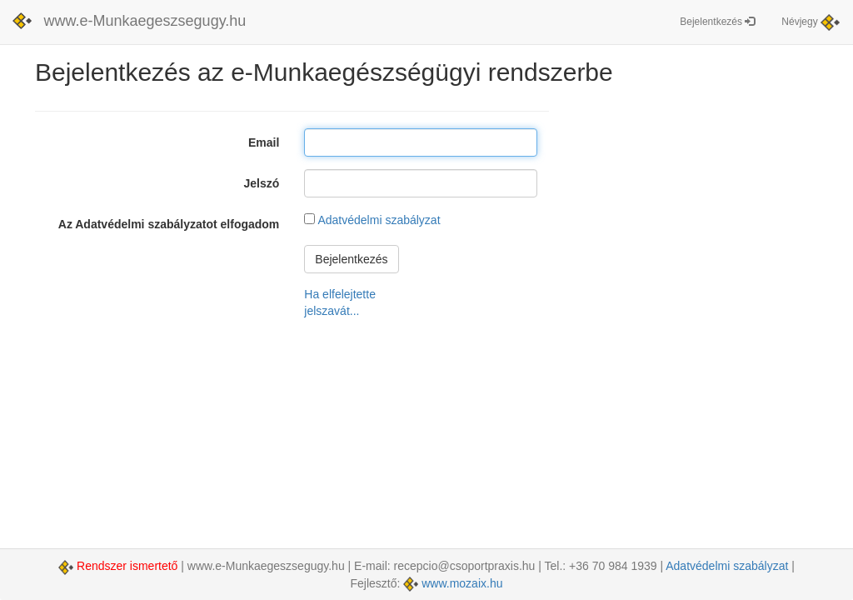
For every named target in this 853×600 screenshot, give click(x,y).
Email (263, 142)
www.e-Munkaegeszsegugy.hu (145, 20)
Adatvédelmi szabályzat (378, 220)
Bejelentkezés (717, 22)
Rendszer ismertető (119, 565)
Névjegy (810, 22)
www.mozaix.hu (452, 583)
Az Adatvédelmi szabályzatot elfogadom (169, 224)
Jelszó (262, 183)
